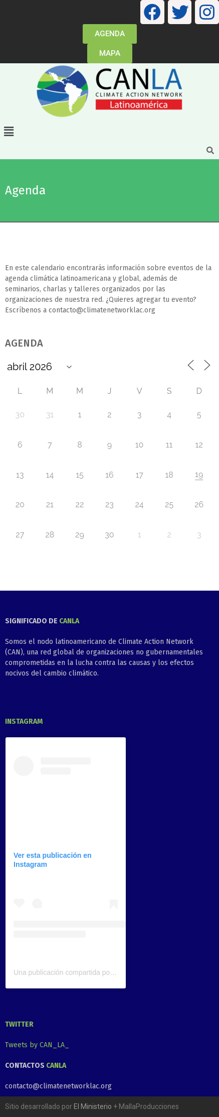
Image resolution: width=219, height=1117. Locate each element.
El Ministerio (93, 1106)
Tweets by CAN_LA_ (37, 1045)
